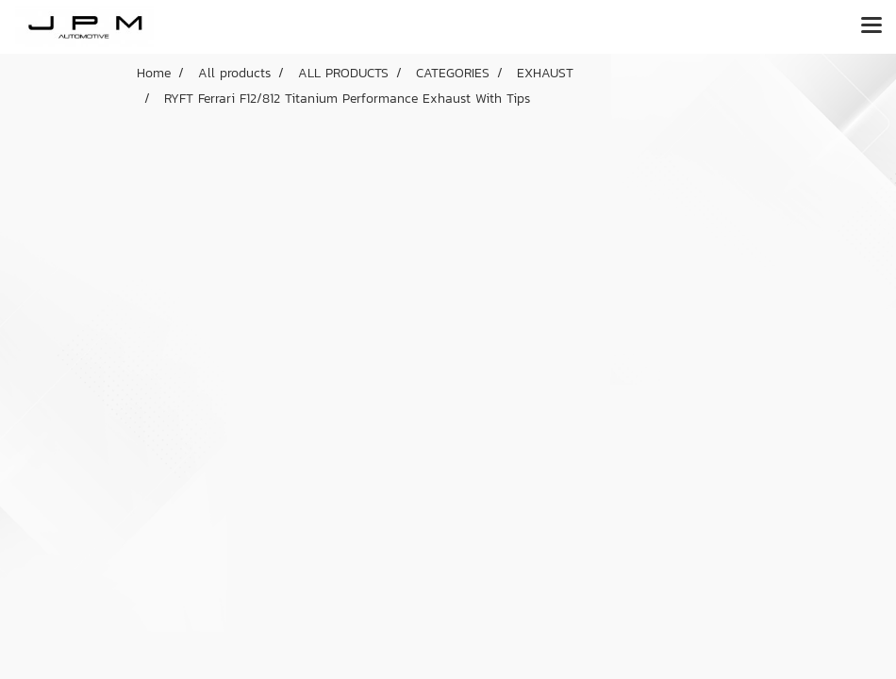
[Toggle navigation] (871, 26)
